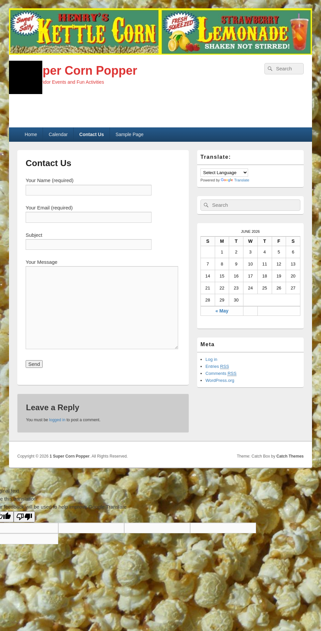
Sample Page (130, 134)
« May (221, 310)
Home (31, 134)
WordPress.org (219, 380)
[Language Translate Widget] (224, 172)
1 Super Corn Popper (77, 70)
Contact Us (91, 134)
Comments (220, 373)
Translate (235, 180)
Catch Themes (290, 456)
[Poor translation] (24, 516)
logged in (57, 420)
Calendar (58, 134)
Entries (217, 366)
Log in (211, 359)
